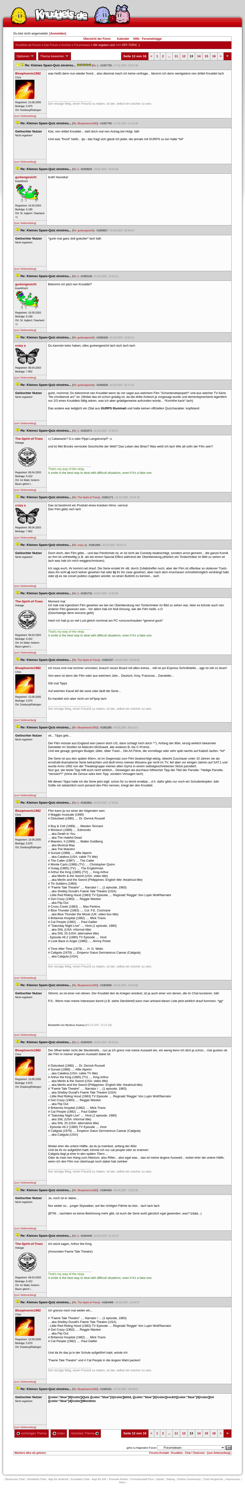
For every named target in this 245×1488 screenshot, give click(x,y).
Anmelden (57, 33)
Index (59, 1433)
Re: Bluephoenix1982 (85, 123)
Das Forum (51, 45)
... (169, 56)
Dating (171, 1479)
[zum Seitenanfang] (25, 115)
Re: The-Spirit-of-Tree (86, 497)
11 (176, 56)
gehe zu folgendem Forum (141, 1447)
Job (122, 1482)
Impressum (233, 1479)
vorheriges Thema (32, 1433)
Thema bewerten (54, 56)
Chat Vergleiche (213, 1479)
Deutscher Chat (15, 1479)
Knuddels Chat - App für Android (48, 1479)
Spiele (160, 1479)
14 (198, 56)
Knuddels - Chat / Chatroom (188, 1452)
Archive (66, 45)
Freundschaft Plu (142, 1479)
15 (206, 56)
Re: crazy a (79, 545)
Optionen (25, 56)
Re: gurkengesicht (83, 230)
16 (214, 56)
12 (183, 56)
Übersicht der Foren (97, 38)
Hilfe (136, 38)
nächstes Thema (85, 1433)
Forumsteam (82, 45)
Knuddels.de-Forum (28, 45)
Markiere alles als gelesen (30, 1452)
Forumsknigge (152, 38)
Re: (95, 65)
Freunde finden (118, 1479)
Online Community (189, 1479)
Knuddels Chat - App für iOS (88, 1479)
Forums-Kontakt (159, 1452)
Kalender (123, 38)
